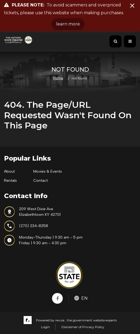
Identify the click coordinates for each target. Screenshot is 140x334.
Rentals (10, 180)
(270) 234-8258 (26, 226)
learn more (68, 24)
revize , (60, 320)
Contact (40, 180)
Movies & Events (47, 171)
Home (58, 78)
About (9, 171)
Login (45, 327)
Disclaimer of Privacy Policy (82, 327)
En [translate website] (81, 298)
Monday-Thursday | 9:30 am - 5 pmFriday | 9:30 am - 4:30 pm (43, 240)
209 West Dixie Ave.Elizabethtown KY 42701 (32, 211)
